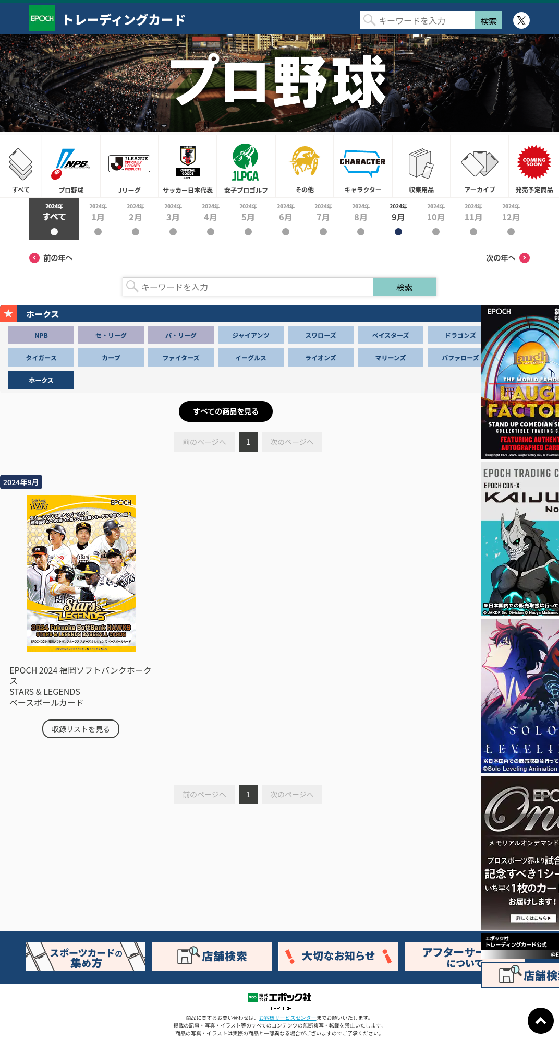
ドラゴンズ (460, 334)
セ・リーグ (111, 334)
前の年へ (51, 258)
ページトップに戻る (541, 1021)
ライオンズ (320, 357)
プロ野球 (71, 166)
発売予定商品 (534, 166)
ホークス (41, 379)
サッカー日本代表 (188, 166)
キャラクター (363, 166)
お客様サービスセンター (288, 1017)
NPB (40, 334)
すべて (21, 166)
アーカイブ (480, 166)
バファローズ (460, 357)
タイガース (41, 357)
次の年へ (508, 258)
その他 (304, 166)
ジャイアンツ (251, 334)
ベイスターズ (390, 334)
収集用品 (421, 166)
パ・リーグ (181, 334)
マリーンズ (390, 357)
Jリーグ (129, 166)
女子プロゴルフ (246, 166)
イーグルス (250, 357)
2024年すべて (54, 219)
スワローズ (320, 334)
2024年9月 (398, 219)
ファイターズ (181, 357)
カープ (111, 357)
